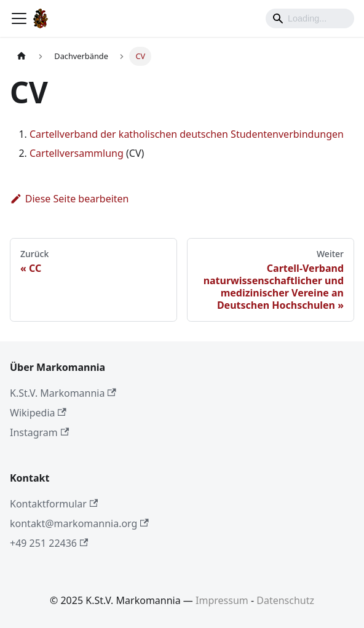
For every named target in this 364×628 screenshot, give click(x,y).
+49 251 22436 (49, 543)
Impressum (222, 600)
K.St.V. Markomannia (63, 393)
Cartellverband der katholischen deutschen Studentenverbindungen (187, 134)
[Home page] (21, 56)
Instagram (39, 432)
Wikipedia (38, 412)
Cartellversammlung (77, 153)
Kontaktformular (54, 504)
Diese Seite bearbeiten (69, 198)
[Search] (310, 18)
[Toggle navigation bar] (19, 18)
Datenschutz (285, 600)
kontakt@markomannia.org (79, 523)
